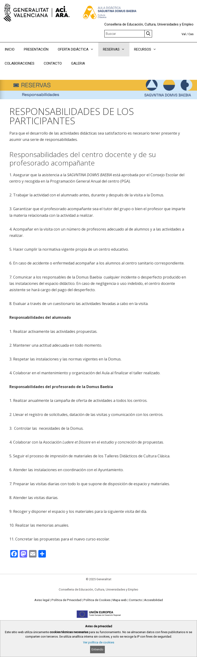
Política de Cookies (97, 600)
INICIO (10, 49)
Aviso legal (41, 600)
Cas (190, 34)
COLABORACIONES (19, 63)
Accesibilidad (153, 600)
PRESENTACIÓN (36, 49)
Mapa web (120, 600)
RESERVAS (116, 49)
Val (184, 34)
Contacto (135, 600)
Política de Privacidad (66, 600)
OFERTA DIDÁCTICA (78, 49)
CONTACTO (53, 63)
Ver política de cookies (98, 642)
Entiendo (97, 649)
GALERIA (78, 63)
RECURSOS (147, 49)
